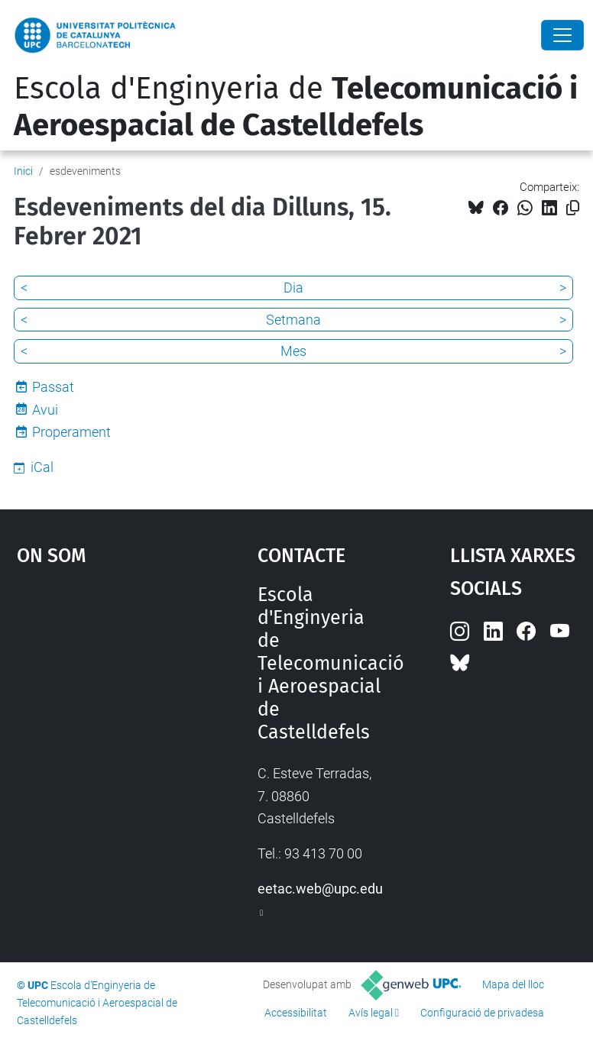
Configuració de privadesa (482, 1013)
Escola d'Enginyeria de (296, 107)
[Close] (562, 35)
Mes (293, 351)
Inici (23, 171)
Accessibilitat (295, 1013)
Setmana (293, 320)
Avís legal (370, 1013)
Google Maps (104, 698)
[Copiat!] (572, 208)
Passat (53, 387)
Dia (293, 288)
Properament (71, 432)
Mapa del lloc (513, 984)
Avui (45, 410)
